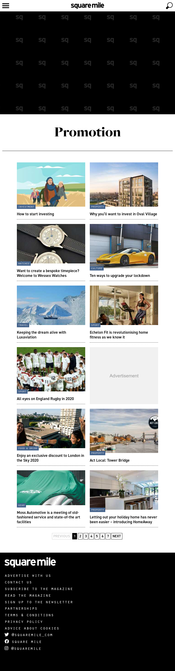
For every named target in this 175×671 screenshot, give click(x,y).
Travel (23, 325)
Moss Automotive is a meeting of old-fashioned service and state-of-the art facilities (48, 517)
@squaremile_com (29, 634)
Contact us (18, 582)
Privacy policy (24, 621)
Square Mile (23, 641)
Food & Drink (27, 448)
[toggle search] (169, 5)
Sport (95, 325)
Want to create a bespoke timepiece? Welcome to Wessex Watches (48, 273)
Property (97, 206)
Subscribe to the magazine (39, 588)
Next (117, 536)
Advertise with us (28, 575)
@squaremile (23, 648)
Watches (23, 263)
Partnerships (21, 608)
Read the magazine (28, 595)
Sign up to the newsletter (39, 602)
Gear (21, 505)
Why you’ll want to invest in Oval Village (123, 214)
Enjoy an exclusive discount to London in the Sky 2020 (50, 458)
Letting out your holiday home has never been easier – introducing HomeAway (123, 519)
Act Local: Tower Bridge (110, 460)
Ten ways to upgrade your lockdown (120, 275)
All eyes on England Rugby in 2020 (45, 398)
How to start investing (35, 214)
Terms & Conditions (29, 615)
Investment (26, 206)
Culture (96, 268)
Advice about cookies (32, 628)
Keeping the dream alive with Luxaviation (41, 335)
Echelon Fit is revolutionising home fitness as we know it (119, 335)
